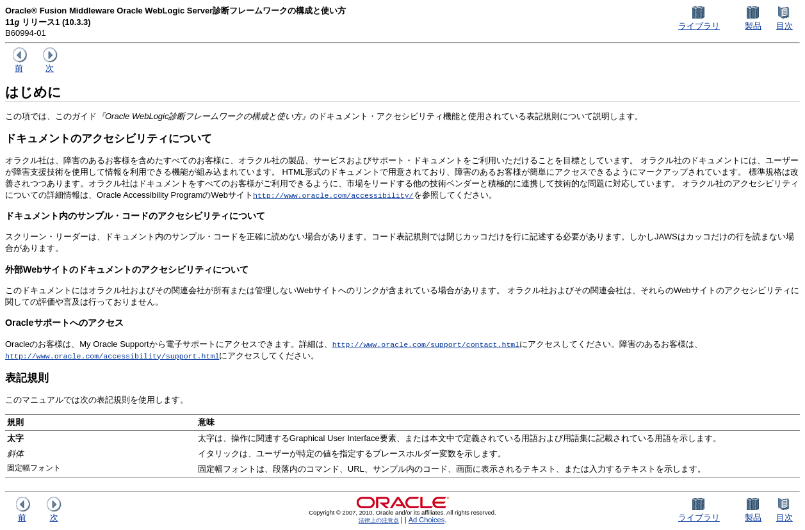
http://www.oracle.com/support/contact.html (426, 344)
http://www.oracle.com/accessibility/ (333, 195)
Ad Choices (427, 520)
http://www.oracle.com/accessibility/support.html (112, 355)
